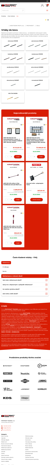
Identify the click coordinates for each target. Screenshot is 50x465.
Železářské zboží (29, 453)
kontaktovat (4, 345)
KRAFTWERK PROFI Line (16, 25)
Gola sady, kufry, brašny (30, 442)
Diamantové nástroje (6, 445)
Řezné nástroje (28, 445)
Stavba (26, 449)
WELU (37, 25)
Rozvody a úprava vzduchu (7, 457)
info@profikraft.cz (7, 428)
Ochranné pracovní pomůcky (32, 459)
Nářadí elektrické (29, 447)
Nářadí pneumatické (6, 449)
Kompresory (28, 455)
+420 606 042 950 (7, 426)
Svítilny (3, 453)
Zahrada (3, 451)
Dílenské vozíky (28, 438)
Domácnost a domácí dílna (31, 451)
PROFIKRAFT (29, 25)
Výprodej (3, 438)
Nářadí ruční (4, 442)
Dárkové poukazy (29, 436)
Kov (17, 16)
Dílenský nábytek (5, 440)
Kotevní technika (5, 455)
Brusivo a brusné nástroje (7, 443)
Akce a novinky (4, 436)
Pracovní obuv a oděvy (6, 459)
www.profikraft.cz (7, 430)
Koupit (17, 156)
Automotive (28, 440)
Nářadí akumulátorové (6, 447)
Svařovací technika (29, 457)
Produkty (3, 16)
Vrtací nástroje (11, 16)
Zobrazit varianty (36, 199)
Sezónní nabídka (5, 461)
